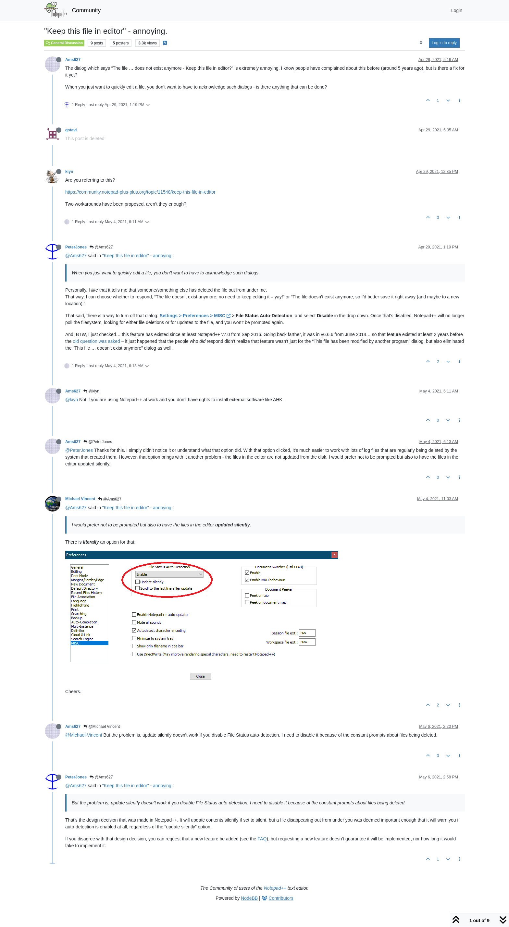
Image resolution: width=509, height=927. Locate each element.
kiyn (69, 171)
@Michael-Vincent (83, 735)
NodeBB (249, 898)
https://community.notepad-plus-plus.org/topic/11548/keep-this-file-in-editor (140, 192)
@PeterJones (97, 441)
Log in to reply (444, 43)
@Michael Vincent (101, 726)
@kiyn (91, 391)
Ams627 (73, 59)
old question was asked (96, 341)
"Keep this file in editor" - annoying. (137, 255)
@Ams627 (101, 247)
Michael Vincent (80, 499)
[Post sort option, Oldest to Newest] (421, 42)
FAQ (262, 838)
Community (86, 10)
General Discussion (64, 43)
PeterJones (76, 247)
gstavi (71, 130)
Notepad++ (275, 888)
